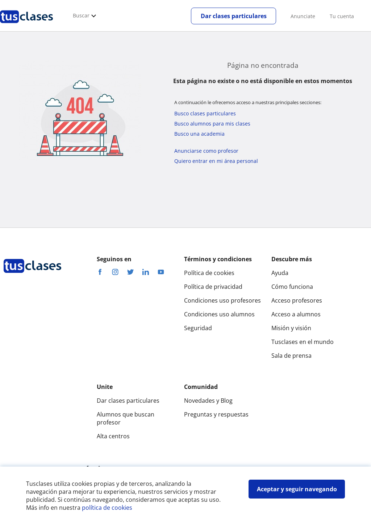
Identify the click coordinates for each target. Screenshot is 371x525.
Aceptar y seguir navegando (297, 489)
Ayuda (279, 273)
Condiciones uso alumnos (219, 314)
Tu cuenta (342, 16)
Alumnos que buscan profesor (125, 418)
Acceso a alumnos (296, 314)
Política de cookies (209, 273)
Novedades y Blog (208, 401)
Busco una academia (199, 133)
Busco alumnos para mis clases (212, 123)
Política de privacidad (213, 287)
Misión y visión (291, 328)
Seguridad (198, 328)
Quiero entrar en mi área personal (216, 160)
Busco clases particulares (205, 113)
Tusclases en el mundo (302, 342)
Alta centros (113, 436)
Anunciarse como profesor (206, 150)
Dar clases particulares (234, 16)
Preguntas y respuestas (216, 414)
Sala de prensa (291, 356)
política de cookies (107, 508)
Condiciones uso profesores (222, 300)
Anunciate (303, 16)
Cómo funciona (292, 287)
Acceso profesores (296, 300)
